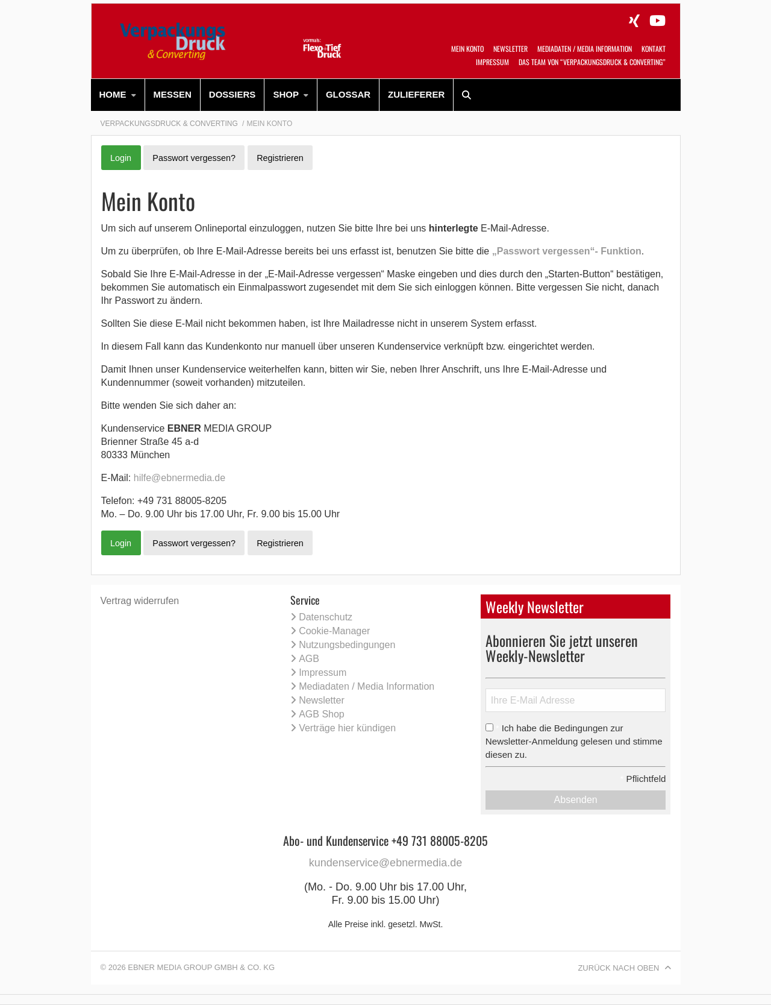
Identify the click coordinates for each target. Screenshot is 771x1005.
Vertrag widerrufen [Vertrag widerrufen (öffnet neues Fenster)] (140, 601)
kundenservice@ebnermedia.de (385, 863)
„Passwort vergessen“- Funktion (566, 251)
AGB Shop (322, 714)
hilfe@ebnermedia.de (179, 478)
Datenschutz (325, 617)
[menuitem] (118, 95)
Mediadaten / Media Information (584, 48)
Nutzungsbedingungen (347, 645)
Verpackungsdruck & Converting (169, 123)
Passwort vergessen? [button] (194, 158)
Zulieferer (416, 94)
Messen (173, 94)
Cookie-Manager (334, 631)
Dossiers (232, 94)
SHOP (286, 94)
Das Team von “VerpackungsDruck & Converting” (592, 62)
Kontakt (653, 48)
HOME (112, 94)
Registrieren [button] (280, 158)
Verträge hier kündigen (347, 728)
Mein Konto (467, 48)
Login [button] (120, 158)
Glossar (348, 94)
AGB (309, 659)
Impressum (492, 62)
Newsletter (510, 48)
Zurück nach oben (618, 967)
